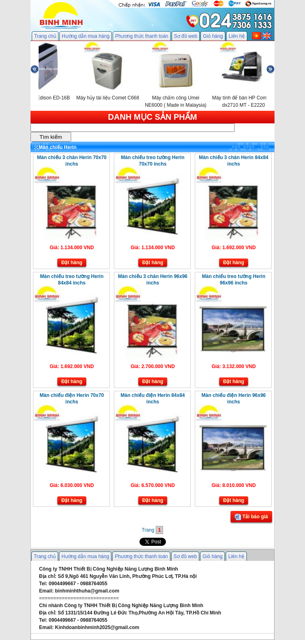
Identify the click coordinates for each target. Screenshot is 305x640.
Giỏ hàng (213, 36)
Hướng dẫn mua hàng (85, 36)
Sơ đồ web (185, 36)
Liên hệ (237, 36)
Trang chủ (45, 36)
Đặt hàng (72, 262)
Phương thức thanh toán (141, 36)
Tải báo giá (251, 517)
